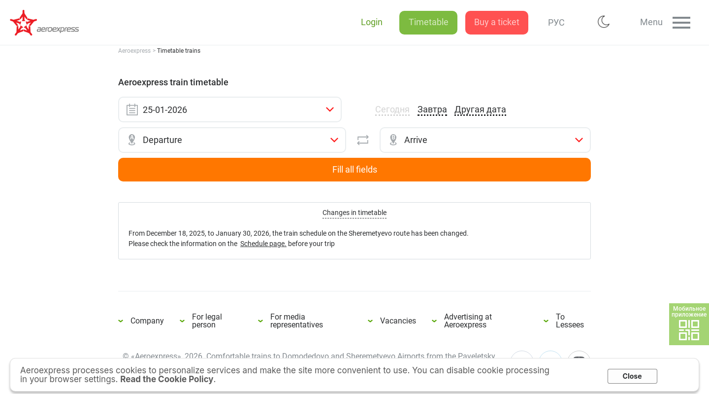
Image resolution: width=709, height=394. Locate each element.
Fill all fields (354, 169)
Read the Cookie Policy (166, 379)
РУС (551, 22)
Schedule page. (263, 244)
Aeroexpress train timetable (49, 23)
